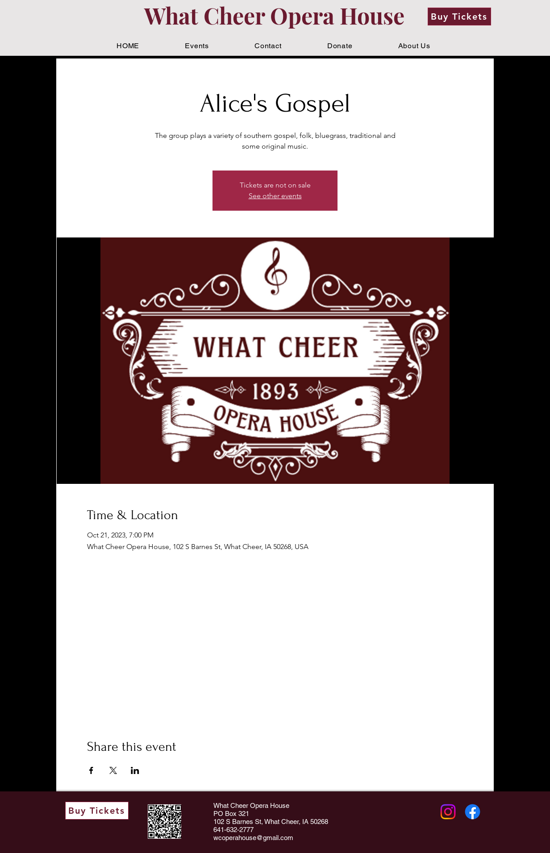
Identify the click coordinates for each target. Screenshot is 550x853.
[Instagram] (448, 812)
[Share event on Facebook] (91, 770)
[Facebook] (472, 812)
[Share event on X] (113, 770)
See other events (275, 195)
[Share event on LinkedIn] (135, 770)
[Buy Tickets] (459, 16)
